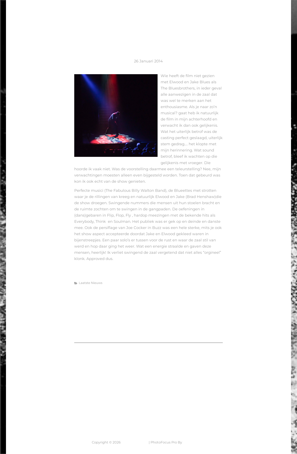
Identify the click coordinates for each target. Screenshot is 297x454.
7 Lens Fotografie (32, 8)
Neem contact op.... (37, 415)
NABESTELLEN (255, 11)
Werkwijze (225, 11)
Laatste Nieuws (151, 11)
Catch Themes (195, 442)
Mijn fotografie (189, 11)
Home (124, 11)
